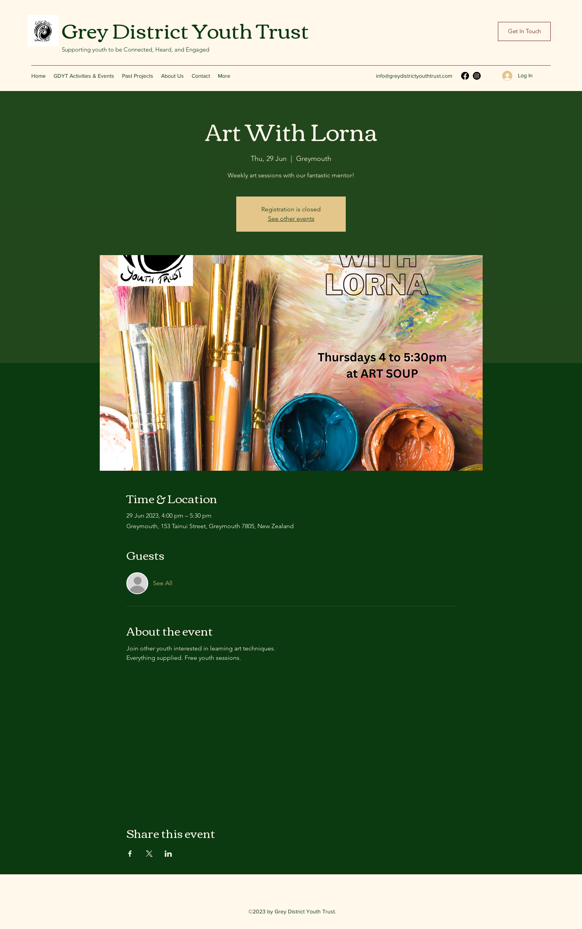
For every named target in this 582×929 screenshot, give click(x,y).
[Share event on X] (149, 853)
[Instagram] (477, 76)
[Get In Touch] (524, 31)
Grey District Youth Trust (185, 29)
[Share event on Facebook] (130, 853)
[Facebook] (465, 76)
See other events (291, 218)
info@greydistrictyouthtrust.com (414, 76)
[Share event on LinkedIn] (168, 853)
